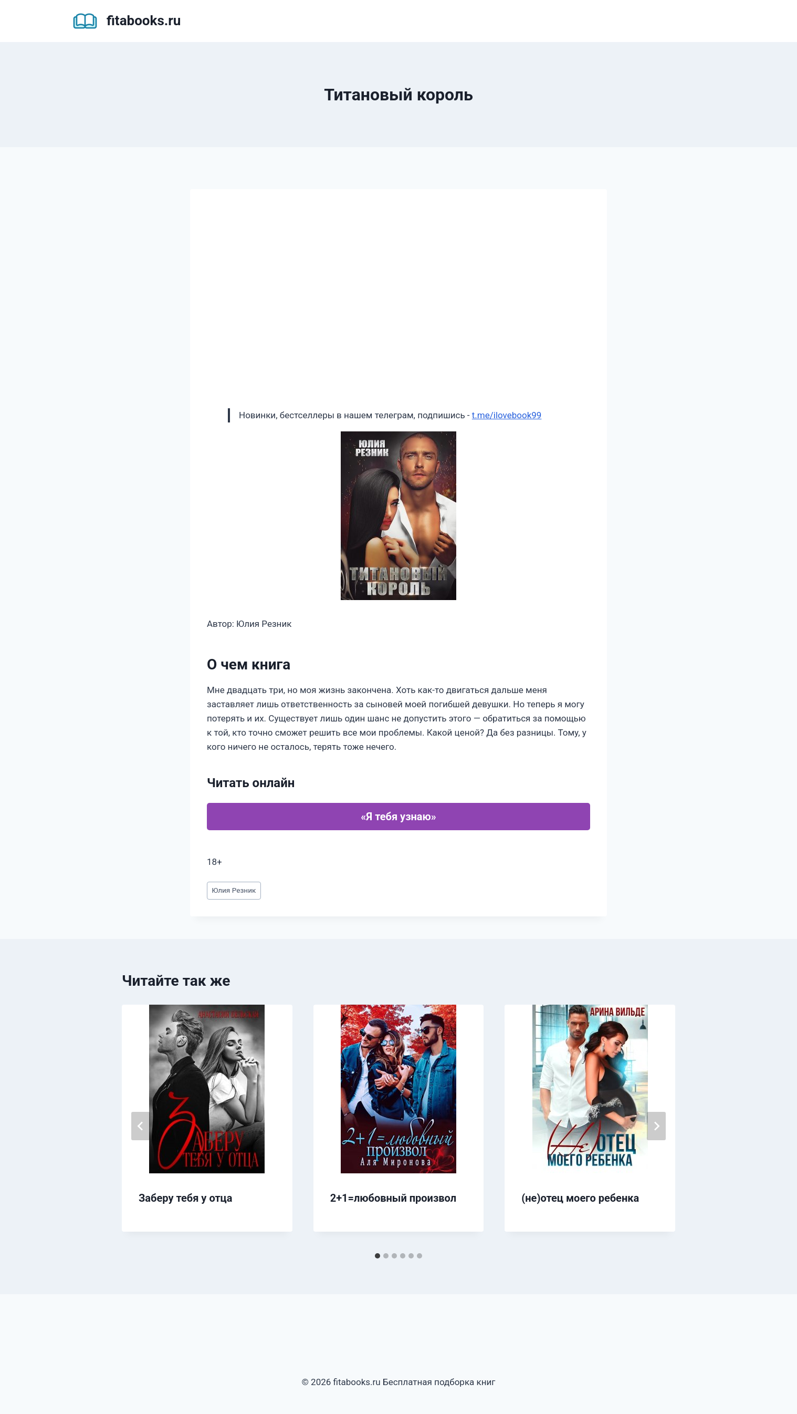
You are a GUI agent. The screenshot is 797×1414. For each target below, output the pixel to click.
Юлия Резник (234, 890)
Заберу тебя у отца (185, 1198)
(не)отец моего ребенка (580, 1198)
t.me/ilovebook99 (507, 415)
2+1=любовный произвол (393, 1198)
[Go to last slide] (140, 1126)
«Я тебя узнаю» (398, 816)
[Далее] (656, 1126)
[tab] (377, 1255)
